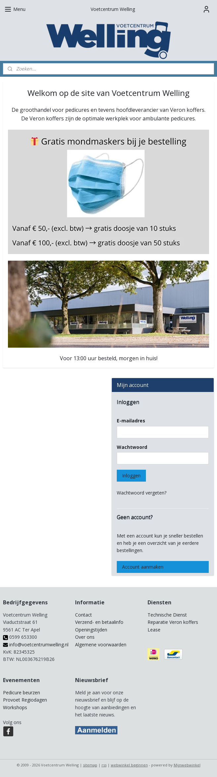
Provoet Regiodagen (25, 700)
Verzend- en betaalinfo (99, 622)
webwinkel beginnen (129, 764)
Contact (83, 615)
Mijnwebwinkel (187, 764)
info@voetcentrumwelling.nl (35, 644)
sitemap (90, 764)
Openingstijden (91, 629)
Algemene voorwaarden (100, 644)
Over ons (85, 637)
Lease (154, 629)
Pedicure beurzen (21, 692)
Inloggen (131, 475)
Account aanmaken (142, 567)
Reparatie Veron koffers (173, 622)
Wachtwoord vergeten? (141, 493)
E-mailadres (131, 420)
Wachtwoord (132, 447)
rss (104, 764)
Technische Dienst (167, 615)
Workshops (15, 707)
